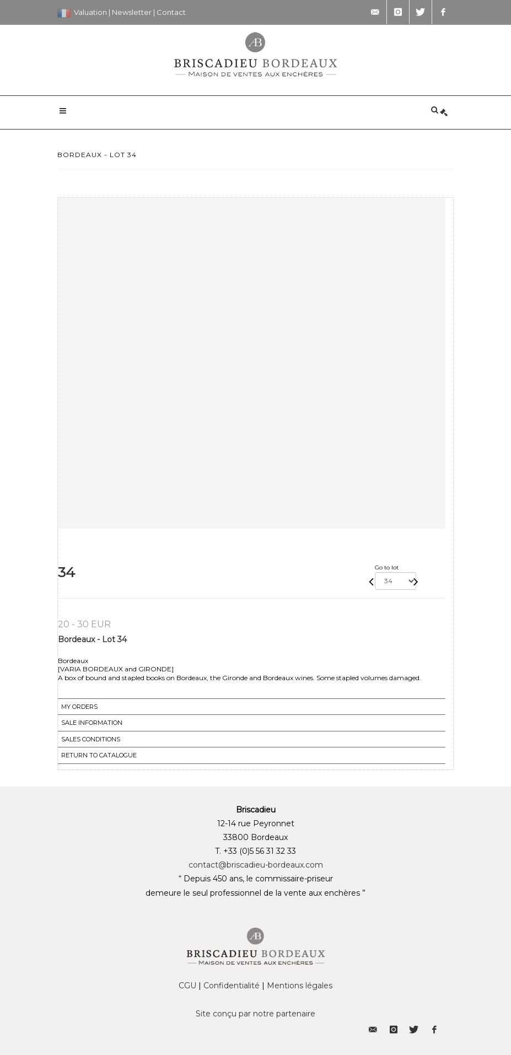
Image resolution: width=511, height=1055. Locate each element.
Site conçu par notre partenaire (255, 1014)
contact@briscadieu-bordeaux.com (256, 865)
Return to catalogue (99, 755)
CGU (187, 986)
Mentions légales (299, 986)
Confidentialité (231, 986)
